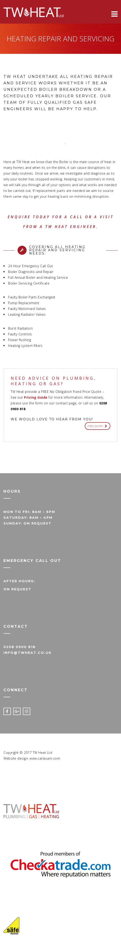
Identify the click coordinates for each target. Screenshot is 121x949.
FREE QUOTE (97, 426)
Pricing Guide (36, 397)
